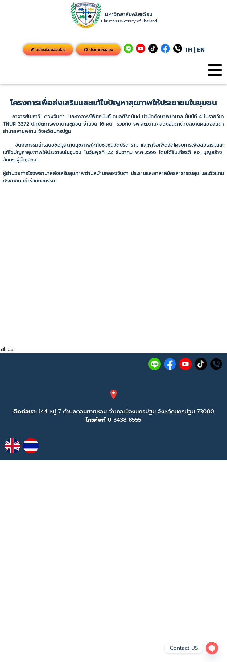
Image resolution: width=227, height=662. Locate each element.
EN (201, 49)
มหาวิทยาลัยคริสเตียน (128, 14)
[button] (215, 70)
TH (188, 49)
